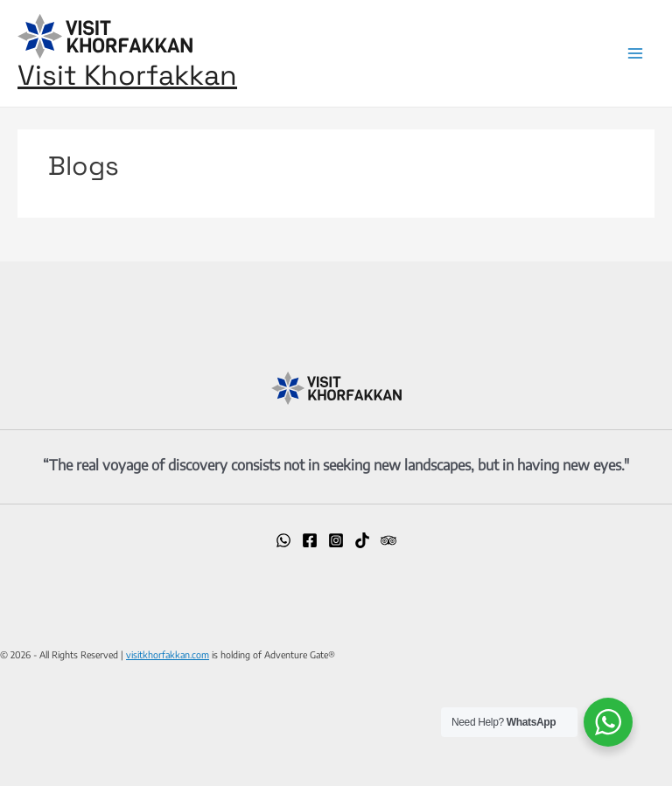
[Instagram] (336, 540)
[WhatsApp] (283, 540)
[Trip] (388, 540)
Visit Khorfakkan (127, 75)
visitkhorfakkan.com (167, 654)
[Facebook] (310, 540)
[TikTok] (362, 540)
